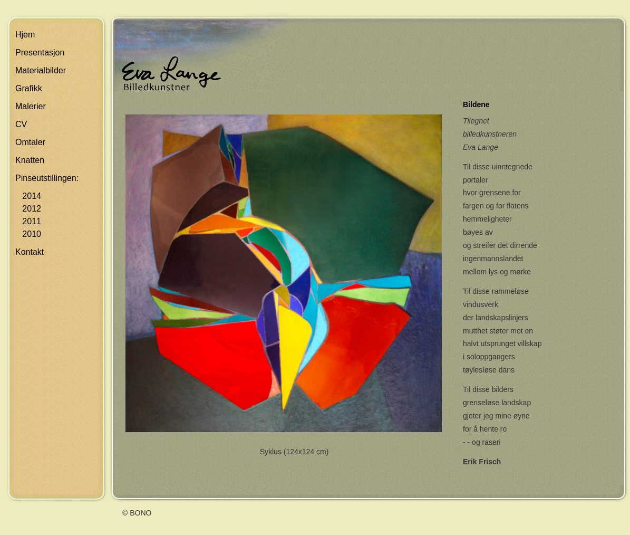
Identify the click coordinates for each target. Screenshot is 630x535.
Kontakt (29, 251)
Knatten (29, 160)
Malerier (30, 106)
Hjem (25, 34)
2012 (28, 208)
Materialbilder (40, 70)
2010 (28, 234)
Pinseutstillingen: (47, 178)
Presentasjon (39, 52)
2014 (28, 196)
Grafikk (28, 88)
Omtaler (30, 142)
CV (21, 124)
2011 (28, 221)
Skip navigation (28, 4)
